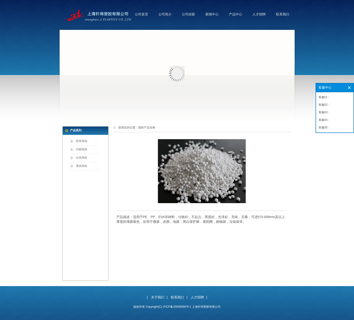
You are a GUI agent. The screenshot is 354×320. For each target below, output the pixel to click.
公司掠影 (188, 14)
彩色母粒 (81, 141)
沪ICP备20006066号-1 (177, 306)
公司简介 (165, 14)
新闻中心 (212, 14)
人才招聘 (259, 14)
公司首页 (141, 14)
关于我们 (157, 297)
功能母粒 (81, 149)
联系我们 (282, 14)
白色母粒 (81, 157)
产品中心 (235, 14)
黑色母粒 (81, 166)
